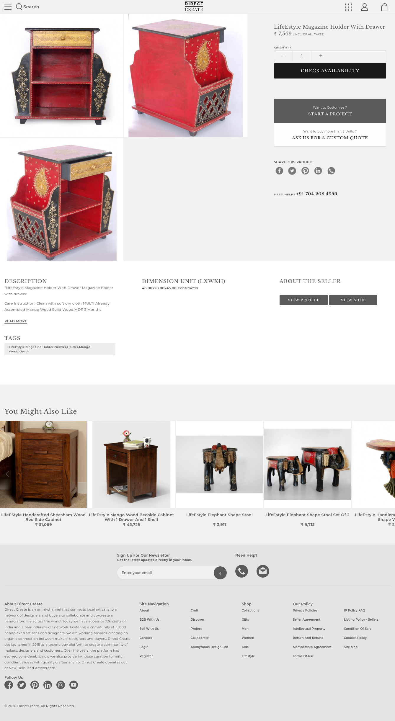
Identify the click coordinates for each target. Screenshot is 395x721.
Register (146, 656)
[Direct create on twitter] (22, 684)
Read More (15, 321)
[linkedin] (318, 170)
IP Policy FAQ (354, 610)
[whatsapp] (331, 170)
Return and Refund (308, 638)
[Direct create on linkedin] (48, 684)
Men (245, 629)
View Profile (304, 300)
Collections (250, 610)
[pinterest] (305, 170)
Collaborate (200, 638)
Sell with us (149, 629)
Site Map (351, 647)
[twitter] (292, 170)
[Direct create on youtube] (74, 684)
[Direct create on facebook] (9, 684)
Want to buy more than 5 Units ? (330, 135)
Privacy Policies (305, 610)
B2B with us (149, 620)
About (144, 610)
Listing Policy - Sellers (361, 620)
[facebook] (279, 170)
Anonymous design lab (209, 647)
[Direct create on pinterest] (35, 684)
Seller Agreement (307, 620)
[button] (388, 473)
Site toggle (8, 7)
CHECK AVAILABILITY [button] (330, 70)
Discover (197, 620)
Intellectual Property (309, 629)
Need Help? (305, 194)
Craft (194, 610)
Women (248, 638)
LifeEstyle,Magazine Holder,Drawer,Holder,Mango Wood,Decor (49, 349)
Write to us (264, 571)
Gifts (245, 620)
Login (144, 647)
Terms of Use (303, 656)
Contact (146, 638)
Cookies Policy (355, 638)
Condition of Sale (357, 629)
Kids (245, 647)
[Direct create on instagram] (61, 684)
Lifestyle (248, 656)
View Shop (353, 300)
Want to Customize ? (330, 111)
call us (242, 571)
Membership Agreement (312, 647)
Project (196, 629)
